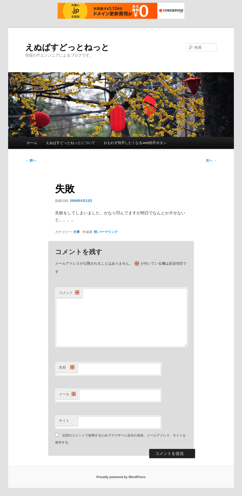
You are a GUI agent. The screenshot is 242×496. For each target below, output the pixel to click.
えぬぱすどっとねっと (67, 47)
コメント (69, 293)
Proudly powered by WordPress (120, 477)
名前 (67, 368)
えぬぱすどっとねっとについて (70, 143)
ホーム (32, 143)
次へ (211, 160)
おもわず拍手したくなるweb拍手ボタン (135, 143)
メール (68, 394)
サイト (64, 421)
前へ (30, 160)
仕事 (76, 232)
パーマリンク (108, 232)
